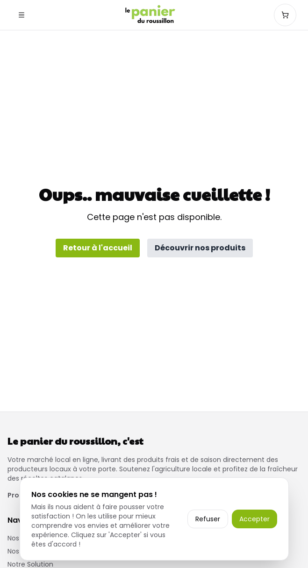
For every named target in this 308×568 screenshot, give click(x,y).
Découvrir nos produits (200, 247)
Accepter (254, 519)
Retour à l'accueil (97, 247)
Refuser (207, 519)
